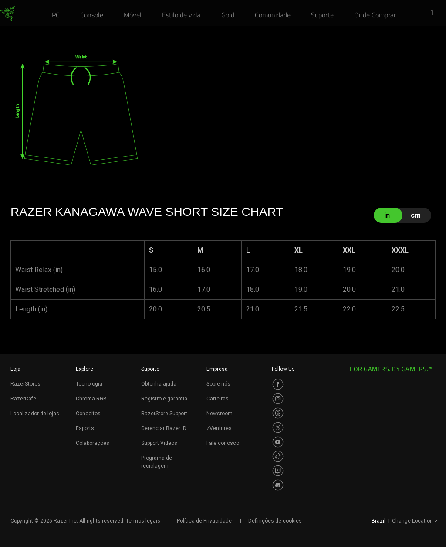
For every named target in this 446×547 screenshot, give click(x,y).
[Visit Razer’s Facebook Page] (278, 384)
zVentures (219, 428)
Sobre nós (218, 384)
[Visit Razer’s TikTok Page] (278, 456)
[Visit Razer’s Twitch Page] (278, 471)
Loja (15, 369)
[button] (434, 13)
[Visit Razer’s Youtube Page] (278, 442)
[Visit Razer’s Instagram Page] (278, 399)
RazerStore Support (164, 413)
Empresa (217, 369)
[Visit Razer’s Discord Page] (278, 485)
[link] (7, 13)
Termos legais (143, 521)
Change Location (414, 521)
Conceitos (88, 413)
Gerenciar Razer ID (163, 428)
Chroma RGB (91, 399)
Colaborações (92, 443)
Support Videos (159, 443)
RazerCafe (23, 399)
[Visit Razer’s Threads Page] (278, 413)
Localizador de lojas (34, 413)
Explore (84, 369)
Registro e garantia (164, 399)
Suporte (150, 369)
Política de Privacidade (204, 521)
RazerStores (25, 384)
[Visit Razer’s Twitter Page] (278, 427)
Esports (85, 428)
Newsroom (219, 413)
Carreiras (217, 399)
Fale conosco (222, 443)
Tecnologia (89, 384)
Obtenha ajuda (158, 384)
